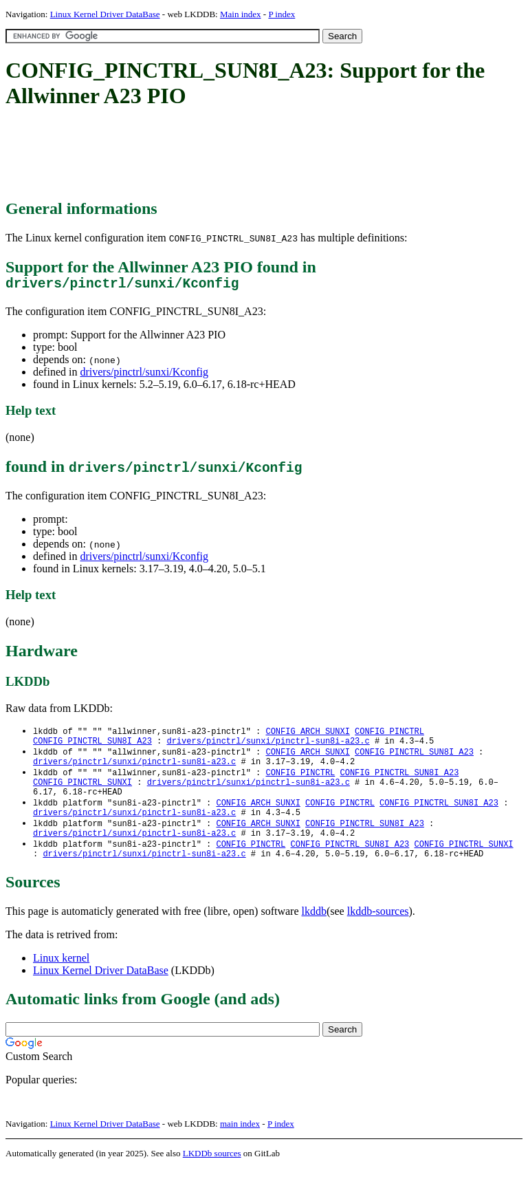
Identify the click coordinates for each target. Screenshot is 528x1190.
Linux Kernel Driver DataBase (105, 14)
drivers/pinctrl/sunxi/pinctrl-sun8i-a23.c (267, 747)
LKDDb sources (212, 1175)
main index (240, 1145)
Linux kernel (61, 980)
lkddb (314, 933)
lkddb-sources (378, 933)
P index (281, 14)
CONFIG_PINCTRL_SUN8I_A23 (92, 747)
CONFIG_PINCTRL (389, 735)
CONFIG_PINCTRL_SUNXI (82, 793)
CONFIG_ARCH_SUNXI (307, 735)
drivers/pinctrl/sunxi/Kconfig (144, 375)
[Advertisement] (256, 155)
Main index (240, 14)
